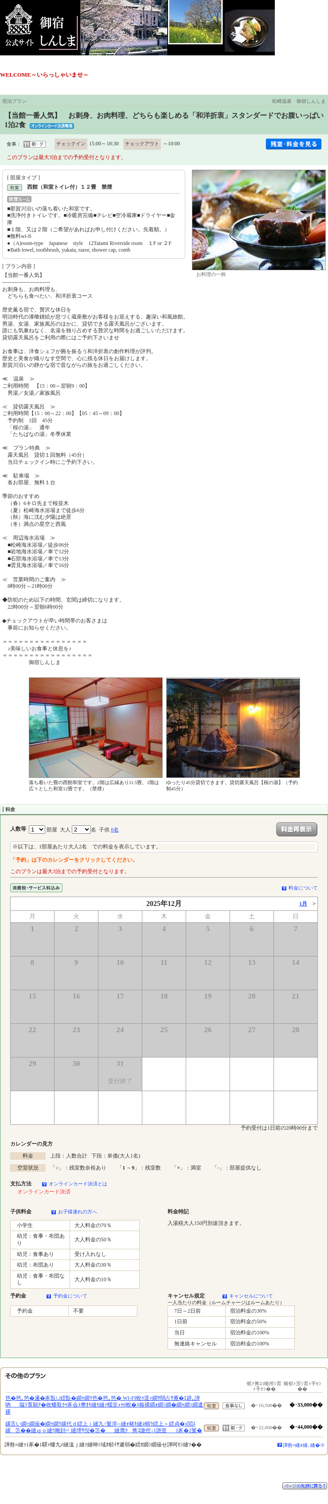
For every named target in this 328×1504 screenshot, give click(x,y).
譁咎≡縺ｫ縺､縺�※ (304, 1445)
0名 (115, 830)
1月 (303, 904)
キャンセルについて (251, 1295)
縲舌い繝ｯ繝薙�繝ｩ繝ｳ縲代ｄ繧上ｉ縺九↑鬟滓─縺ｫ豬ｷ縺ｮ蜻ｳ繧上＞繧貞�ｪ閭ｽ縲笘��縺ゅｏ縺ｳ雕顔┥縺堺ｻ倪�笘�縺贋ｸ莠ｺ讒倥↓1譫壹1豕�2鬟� (103, 1427)
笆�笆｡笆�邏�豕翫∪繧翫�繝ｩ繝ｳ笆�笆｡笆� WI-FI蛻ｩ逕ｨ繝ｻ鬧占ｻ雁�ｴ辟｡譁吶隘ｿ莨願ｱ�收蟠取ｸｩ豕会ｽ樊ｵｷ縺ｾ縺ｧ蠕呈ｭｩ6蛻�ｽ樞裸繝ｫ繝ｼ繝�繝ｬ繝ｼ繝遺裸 (104, 1405)
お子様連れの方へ (77, 1211)
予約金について (70, 1295)
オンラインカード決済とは (78, 1183)
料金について (303, 887)
